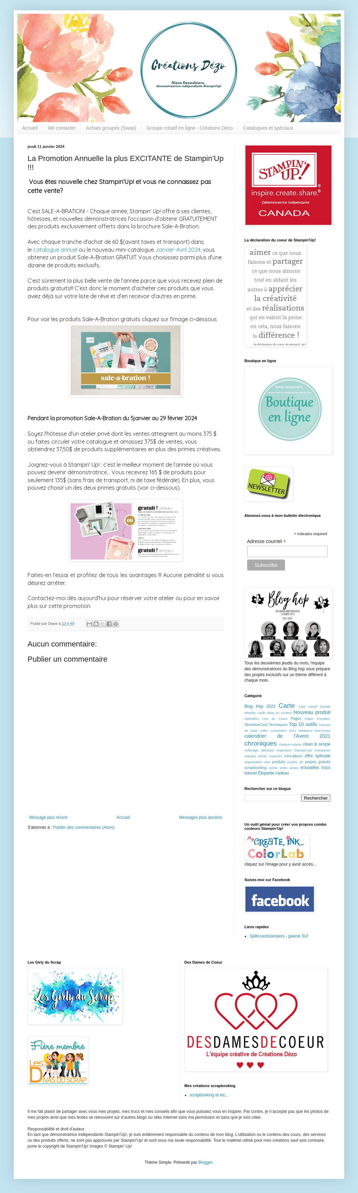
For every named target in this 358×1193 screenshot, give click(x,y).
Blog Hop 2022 (260, 706)
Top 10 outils (303, 724)
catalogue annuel (55, 249)
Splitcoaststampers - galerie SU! (279, 936)
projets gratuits (317, 762)
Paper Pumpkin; (317, 718)
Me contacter (62, 128)
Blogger (205, 1162)
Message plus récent (48, 817)
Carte (286, 705)
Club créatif (307, 706)
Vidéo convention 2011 (278, 731)
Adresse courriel (266, 541)
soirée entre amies (283, 768)
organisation (253, 762)
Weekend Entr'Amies (314, 731)
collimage (251, 750)
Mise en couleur (279, 713)
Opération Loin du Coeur (265, 718)
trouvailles (310, 767)
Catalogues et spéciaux (268, 128)
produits (278, 762)
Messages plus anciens (200, 817)
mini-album (293, 756)
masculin (275, 756)
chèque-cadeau (290, 744)
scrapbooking (255, 768)
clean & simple (316, 744)
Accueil (30, 128)
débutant (267, 750)
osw (267, 762)
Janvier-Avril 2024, (178, 249)
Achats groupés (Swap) (111, 128)
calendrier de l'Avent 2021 (287, 736)
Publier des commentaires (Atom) (83, 827)
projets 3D (295, 762)
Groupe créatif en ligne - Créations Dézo (190, 128)
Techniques (278, 725)
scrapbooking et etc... (209, 1095)
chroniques (260, 743)
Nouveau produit (311, 712)
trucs (326, 767)
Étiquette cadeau (273, 773)
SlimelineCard (255, 725)
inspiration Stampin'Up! (294, 750)
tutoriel (250, 773)
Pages (296, 718)
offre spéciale (317, 755)
